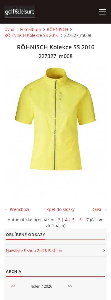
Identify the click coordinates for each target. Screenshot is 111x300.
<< (13, 286)
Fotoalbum (30, 29)
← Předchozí (16, 209)
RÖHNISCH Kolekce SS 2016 (31, 35)
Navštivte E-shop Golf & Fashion (34, 250)
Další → (99, 209)
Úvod (9, 29)
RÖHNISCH (57, 29)
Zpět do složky (60, 209)
